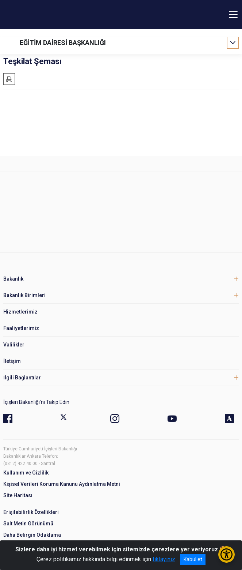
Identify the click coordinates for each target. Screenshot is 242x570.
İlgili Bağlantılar (22, 377)
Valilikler (13, 345)
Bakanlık (13, 279)
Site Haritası (17, 495)
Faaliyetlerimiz (21, 328)
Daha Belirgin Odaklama (32, 535)
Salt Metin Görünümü (28, 523)
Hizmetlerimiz (20, 312)
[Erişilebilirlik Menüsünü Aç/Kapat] (226, 554)
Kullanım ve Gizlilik (26, 473)
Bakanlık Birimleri (24, 295)
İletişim (12, 361)
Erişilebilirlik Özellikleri (31, 512)
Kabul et (193, 559)
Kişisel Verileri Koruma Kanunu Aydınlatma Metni (61, 484)
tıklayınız (164, 559)
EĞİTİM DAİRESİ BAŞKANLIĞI (63, 42)
